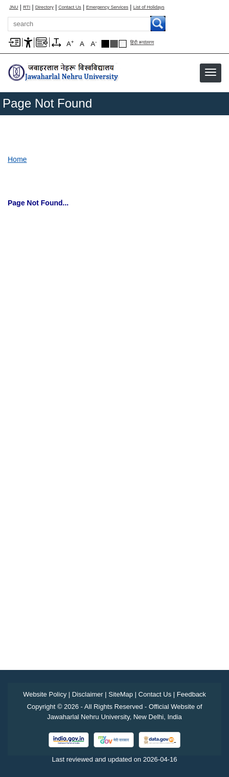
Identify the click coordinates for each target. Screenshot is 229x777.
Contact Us (69, 7)
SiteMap (121, 694)
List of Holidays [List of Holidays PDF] (148, 7)
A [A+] (70, 43)
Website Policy (45, 694)
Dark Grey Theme (114, 44)
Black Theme (105, 44)
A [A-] (94, 43)
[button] (210, 72)
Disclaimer (87, 694)
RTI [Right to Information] (26, 7)
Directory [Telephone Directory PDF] (44, 7)
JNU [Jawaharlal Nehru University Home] (13, 7)
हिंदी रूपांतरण (142, 42)
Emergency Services (107, 7)
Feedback (191, 694)
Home (17, 159)
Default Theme (123, 44)
